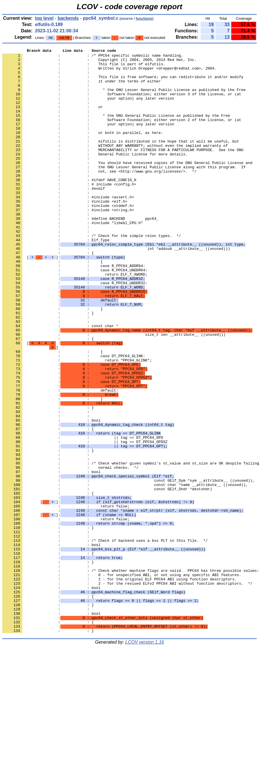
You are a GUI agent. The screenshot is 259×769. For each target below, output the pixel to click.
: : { (48, 293)
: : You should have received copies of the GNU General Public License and (127, 185)
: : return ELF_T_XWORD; (74, 319)
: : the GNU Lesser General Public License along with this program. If (124, 190)
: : (47, 77)
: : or (52, 118)
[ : (62, 402)
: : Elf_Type (55, 278)
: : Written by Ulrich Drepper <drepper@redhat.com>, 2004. (109, 72)
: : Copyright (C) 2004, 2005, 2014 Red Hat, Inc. (99, 62)
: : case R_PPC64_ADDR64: (73, 309)
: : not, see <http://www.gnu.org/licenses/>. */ (99, 196)
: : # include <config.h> (69, 211)
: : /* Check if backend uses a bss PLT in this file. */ (105, 639)
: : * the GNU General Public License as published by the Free (116, 129)
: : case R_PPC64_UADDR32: (74, 330)
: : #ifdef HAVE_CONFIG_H (69, 206)
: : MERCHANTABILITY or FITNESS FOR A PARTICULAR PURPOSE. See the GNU (122, 170)
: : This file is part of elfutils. (83, 67)
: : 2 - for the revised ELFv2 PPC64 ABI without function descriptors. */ (127, 690)
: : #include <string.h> (68, 242)
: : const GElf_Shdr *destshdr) (107, 577)
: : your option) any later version (88, 108)
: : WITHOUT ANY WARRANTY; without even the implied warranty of (115, 165)
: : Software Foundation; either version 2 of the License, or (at (121, 134)
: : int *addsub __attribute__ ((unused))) (116, 288)
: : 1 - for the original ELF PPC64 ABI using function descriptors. (119, 685)
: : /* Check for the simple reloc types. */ (91, 273)
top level (44, 18)
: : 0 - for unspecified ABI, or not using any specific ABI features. (121, 680)
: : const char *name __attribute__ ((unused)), (125, 572)
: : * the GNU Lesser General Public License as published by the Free (124, 98)
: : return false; (66, 597)
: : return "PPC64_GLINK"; (77, 422)
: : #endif (53, 216)
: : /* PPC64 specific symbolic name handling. (92, 57)
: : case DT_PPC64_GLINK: (73, 417)
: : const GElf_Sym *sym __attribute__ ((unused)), (128, 567)
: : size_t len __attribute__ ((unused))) (114, 391)
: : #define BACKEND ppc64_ (80, 252)
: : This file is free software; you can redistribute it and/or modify (122, 82)
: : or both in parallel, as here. (82, 149)
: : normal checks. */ (70, 551)
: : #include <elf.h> (64, 232)
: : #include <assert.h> (68, 227)
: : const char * (60, 381)
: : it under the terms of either (81, 87)
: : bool (51, 494)
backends (68, 18)
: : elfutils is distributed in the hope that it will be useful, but (120, 160)
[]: (63, 299)
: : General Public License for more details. (94, 175)
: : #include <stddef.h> (68, 237)
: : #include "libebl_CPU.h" (72, 257)
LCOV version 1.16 (144, 758)
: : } (52, 360)
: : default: (60, 458)
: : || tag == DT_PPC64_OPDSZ (84, 520)
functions (144, 18)
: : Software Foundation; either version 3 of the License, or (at (121, 103)
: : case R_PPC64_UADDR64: (74, 314)
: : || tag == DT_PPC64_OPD (82, 515)
